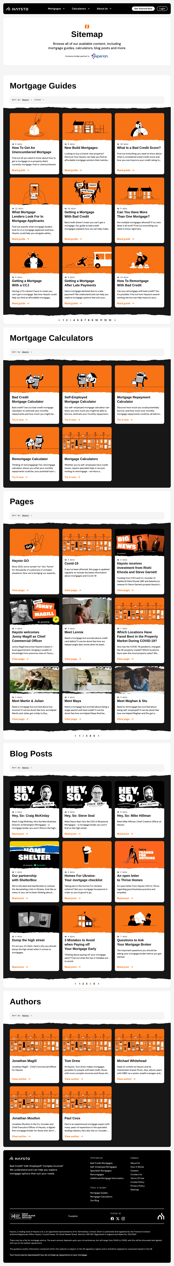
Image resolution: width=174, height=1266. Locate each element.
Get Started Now (143, 8)
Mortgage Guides (99, 1192)
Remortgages (97, 1174)
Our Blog (94, 1200)
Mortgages (56, 8)
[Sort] (25, 100)
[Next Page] (115, 320)
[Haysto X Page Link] (117, 1218)
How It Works (137, 1166)
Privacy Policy (137, 1185)
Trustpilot (73, 1216)
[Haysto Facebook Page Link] (112, 1218)
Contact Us (136, 1174)
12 (105, 320)
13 (110, 320)
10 (96, 320)
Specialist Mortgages (100, 1170)
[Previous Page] (59, 320)
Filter (39, 100)
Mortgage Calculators (101, 1196)
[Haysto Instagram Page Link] (123, 1218)
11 (101, 320)
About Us (104, 8)
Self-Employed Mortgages (103, 1166)
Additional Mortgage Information (107, 1178)
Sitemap (134, 1189)
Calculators (81, 8)
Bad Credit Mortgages (101, 1163)
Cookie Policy (137, 1182)
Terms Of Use (137, 1178)
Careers (134, 1170)
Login (162, 8)
